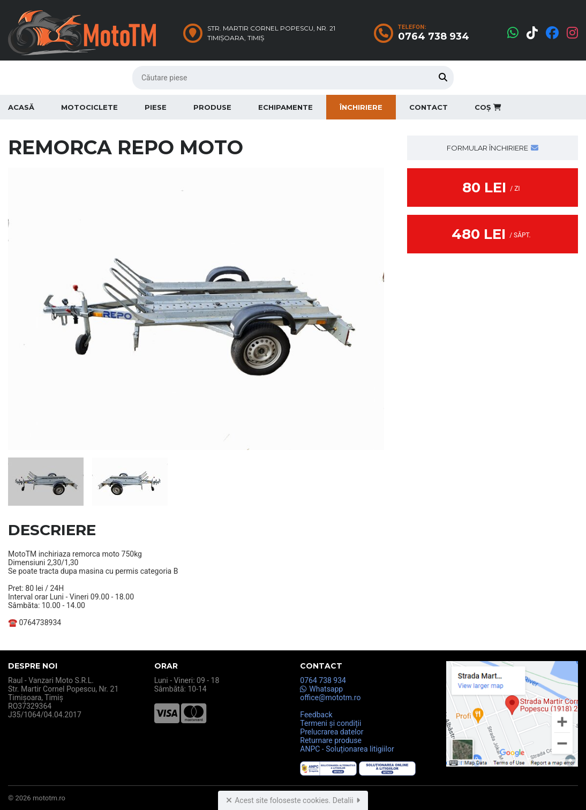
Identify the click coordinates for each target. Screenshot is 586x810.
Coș (488, 107)
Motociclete (89, 107)
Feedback (316, 714)
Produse (212, 107)
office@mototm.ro (330, 697)
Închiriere (361, 107)
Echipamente (285, 107)
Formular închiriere (492, 148)
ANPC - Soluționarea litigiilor (347, 749)
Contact (428, 107)
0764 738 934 (323, 680)
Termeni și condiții (330, 723)
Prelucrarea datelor (331, 732)
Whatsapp (321, 689)
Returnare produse (331, 740)
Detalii (346, 800)
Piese (156, 107)
